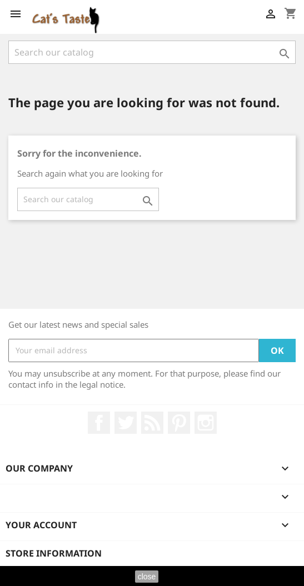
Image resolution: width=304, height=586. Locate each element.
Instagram (206, 423)
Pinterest (179, 423)
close (147, 576)
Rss (152, 423)
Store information (54, 553)
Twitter (125, 423)
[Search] (152, 52)
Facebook (99, 423)
